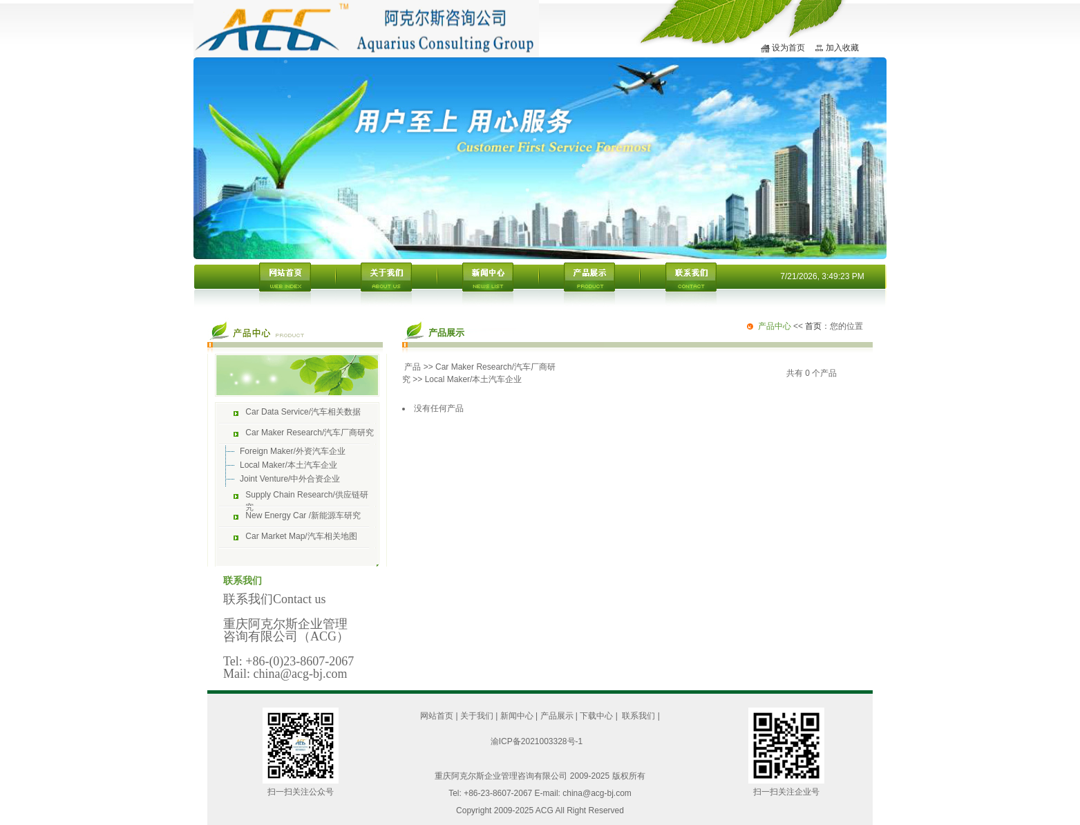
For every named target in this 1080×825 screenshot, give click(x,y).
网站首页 (436, 716)
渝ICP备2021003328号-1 (536, 741)
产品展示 (557, 716)
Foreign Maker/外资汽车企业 (292, 451)
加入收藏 (842, 48)
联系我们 (638, 716)
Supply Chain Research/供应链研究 (306, 498)
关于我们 (476, 716)
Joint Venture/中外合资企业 (290, 479)
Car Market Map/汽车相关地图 (301, 536)
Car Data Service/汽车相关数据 (303, 412)
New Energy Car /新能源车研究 (303, 515)
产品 (412, 367)
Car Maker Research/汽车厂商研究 (309, 432)
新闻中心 (516, 716)
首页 (813, 326)
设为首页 (788, 48)
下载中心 (596, 716)
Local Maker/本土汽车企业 (288, 465)
